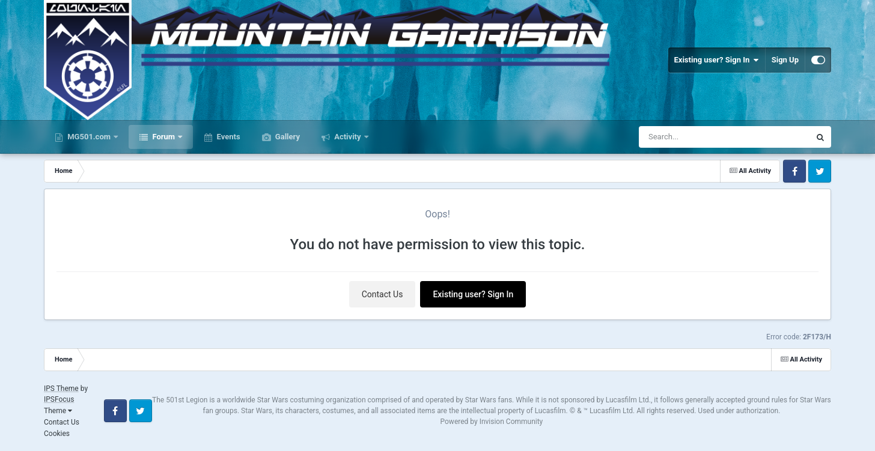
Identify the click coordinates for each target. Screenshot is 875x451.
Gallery (286, 136)
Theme (58, 411)
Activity (347, 136)
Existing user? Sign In (716, 60)
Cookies (57, 433)
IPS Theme (61, 388)
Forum (163, 136)
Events (227, 136)
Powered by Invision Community (492, 421)
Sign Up (785, 59)
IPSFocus (59, 399)
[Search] (694, 137)
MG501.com (89, 136)
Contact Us (382, 294)
